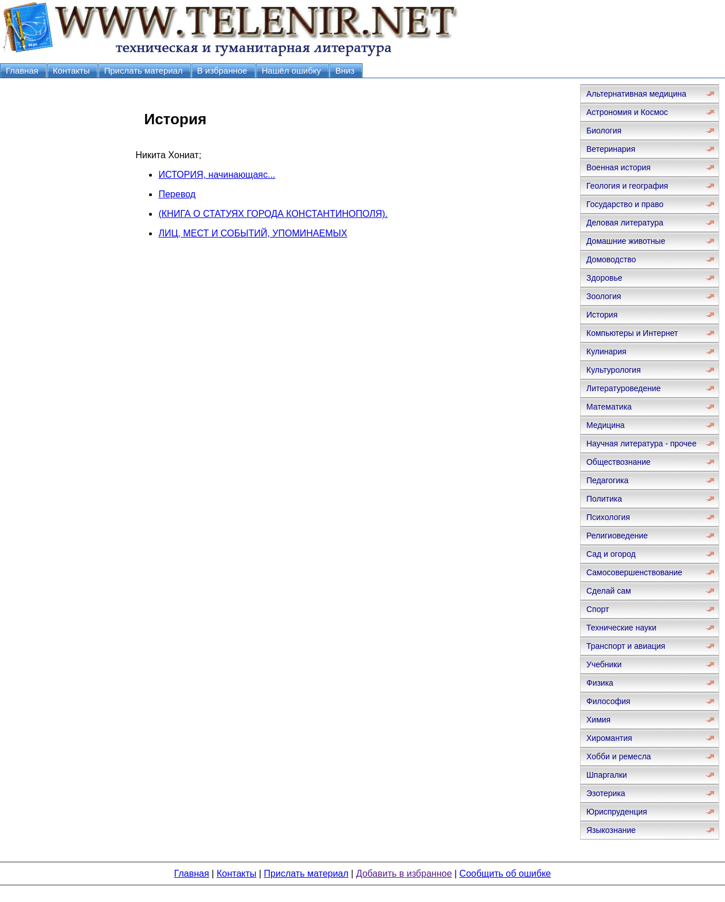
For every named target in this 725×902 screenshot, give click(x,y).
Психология (608, 517)
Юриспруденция (616, 811)
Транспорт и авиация (625, 646)
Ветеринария (610, 149)
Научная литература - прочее (641, 443)
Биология (603, 130)
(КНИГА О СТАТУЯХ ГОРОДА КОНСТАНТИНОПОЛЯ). (272, 214)
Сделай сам (608, 590)
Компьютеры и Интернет (632, 333)
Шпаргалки (606, 774)
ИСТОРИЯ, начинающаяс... (216, 174)
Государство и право (624, 204)
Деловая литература (624, 222)
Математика (609, 406)
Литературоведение (623, 388)
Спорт (597, 609)
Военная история (618, 167)
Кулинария (606, 351)
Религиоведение (617, 535)
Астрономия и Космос (627, 112)
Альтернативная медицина (636, 93)
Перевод (176, 194)
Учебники (603, 664)
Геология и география (627, 185)
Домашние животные (625, 241)
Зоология (603, 296)
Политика (604, 498)
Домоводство (611, 259)
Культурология (613, 369)
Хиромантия (609, 738)
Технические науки (621, 627)
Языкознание (611, 830)
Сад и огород (611, 554)
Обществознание (618, 462)
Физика (599, 682)
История (601, 314)
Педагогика (607, 480)
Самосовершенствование (634, 572)
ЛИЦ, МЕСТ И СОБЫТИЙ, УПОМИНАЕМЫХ (252, 233)
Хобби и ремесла (618, 756)
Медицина (605, 425)
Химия (598, 719)
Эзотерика (605, 793)
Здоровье (604, 277)
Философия (608, 701)
